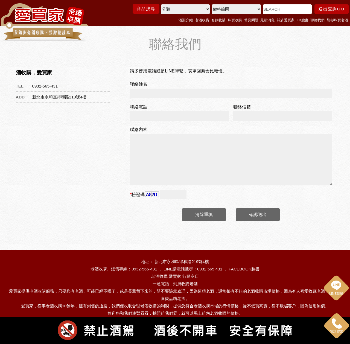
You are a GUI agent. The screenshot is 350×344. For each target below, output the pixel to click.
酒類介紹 (186, 20)
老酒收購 (202, 20)
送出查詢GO (332, 9)
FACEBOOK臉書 (244, 269)
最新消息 (267, 20)
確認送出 (258, 214)
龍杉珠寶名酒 (337, 20)
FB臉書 (302, 20)
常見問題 (251, 20)
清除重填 (204, 214)
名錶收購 (218, 20)
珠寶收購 (235, 20)
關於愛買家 (285, 20)
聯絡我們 (317, 20)
